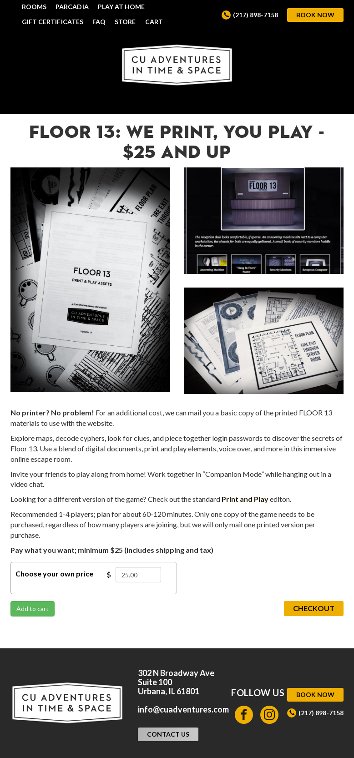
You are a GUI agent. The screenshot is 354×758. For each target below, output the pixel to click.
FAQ (99, 21)
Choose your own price (54, 573)
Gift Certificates (52, 21)
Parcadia (72, 6)
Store (125, 21)
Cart (154, 21)
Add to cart (32, 608)
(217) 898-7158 (255, 15)
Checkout (313, 608)
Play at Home (121, 6)
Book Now (315, 15)
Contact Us (168, 734)
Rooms (34, 6)
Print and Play (245, 499)
